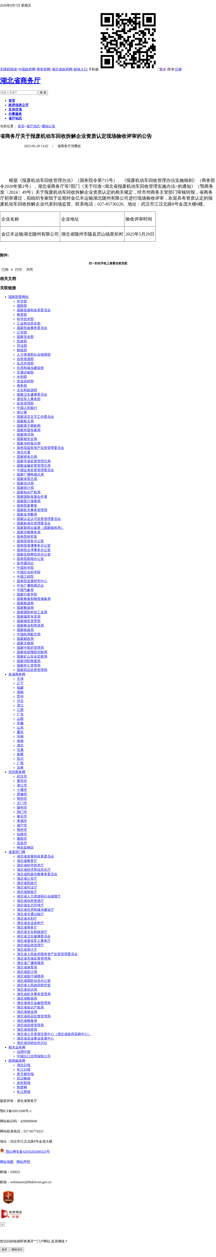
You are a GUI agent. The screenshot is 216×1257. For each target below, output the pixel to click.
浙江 (20, 705)
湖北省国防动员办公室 (34, 981)
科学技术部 (25, 319)
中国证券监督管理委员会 (35, 470)
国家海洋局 (25, 434)
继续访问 (16, 1249)
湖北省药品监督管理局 (34, 1016)
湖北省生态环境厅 (30, 905)
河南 (20, 736)
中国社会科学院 (28, 572)
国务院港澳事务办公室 (34, 545)
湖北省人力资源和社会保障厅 (39, 896)
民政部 (22, 341)
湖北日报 (23, 1065)
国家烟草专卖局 (28, 616)
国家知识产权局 (28, 492)
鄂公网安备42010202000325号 (25, 1151)
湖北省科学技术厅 (30, 865)
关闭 (29, 269)
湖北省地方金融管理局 (34, 1003)
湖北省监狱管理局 (30, 1025)
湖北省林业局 (27, 1012)
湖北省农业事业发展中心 (35, 1038)
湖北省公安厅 (27, 878)
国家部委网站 (18, 297)
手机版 (123, 69)
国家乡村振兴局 (28, 443)
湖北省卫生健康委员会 (34, 936)
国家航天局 (25, 421)
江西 (20, 710)
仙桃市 (22, 834)
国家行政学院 (27, 594)
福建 (20, 687)
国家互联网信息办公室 (34, 554)
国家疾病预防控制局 (32, 652)
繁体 (162, 69)
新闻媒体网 (16, 1060)
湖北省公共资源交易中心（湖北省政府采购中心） (54, 1034)
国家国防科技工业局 (32, 612)
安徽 (20, 723)
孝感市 (22, 821)
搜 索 (43, 92)
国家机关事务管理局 (32, 510)
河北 (20, 701)
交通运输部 (25, 372)
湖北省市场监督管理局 (34, 958)
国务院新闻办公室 (30, 559)
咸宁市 (22, 825)
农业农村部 (25, 381)
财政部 (22, 350)
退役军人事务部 (28, 399)
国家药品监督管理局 (32, 670)
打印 (19, 269)
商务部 (22, 385)
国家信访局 (25, 483)
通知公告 (48, 126)
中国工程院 (25, 576)
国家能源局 (25, 603)
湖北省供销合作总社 (32, 1043)
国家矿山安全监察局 (32, 656)
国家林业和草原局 (30, 625)
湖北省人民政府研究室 (34, 985)
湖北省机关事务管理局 (34, 994)
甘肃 (20, 750)
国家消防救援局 (28, 661)
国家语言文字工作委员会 (35, 417)
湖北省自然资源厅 (30, 901)
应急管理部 (25, 403)
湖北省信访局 (27, 989)
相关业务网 (16, 1047)
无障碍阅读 (8, 69)
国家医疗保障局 (28, 501)
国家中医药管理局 (30, 647)
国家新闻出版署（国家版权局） (40, 528)
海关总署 (23, 452)
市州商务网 (16, 772)
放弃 (4, 1249)
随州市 (22, 807)
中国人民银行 (27, 408)
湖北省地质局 (27, 1029)
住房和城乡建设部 (30, 368)
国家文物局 (25, 643)
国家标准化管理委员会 (34, 523)
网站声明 (23, 1162)
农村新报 (23, 1083)
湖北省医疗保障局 (30, 976)
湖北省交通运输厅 (30, 914)
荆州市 (22, 798)
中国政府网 (26, 69)
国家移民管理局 (28, 621)
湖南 (20, 692)
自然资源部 (25, 359)
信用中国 (23, 1052)
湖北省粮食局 (27, 1020)
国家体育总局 (27, 479)
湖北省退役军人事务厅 (34, 941)
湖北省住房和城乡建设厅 (35, 909)
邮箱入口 (80, 69)
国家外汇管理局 (28, 665)
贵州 (20, 696)
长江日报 (23, 1069)
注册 (178, 69)
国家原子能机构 (28, 425)
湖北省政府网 (62, 69)
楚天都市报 (25, 1074)
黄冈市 (22, 781)
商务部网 (43, 69)
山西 (20, 718)
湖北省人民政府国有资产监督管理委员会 (47, 954)
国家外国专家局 (28, 430)
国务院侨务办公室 (30, 541)
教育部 (22, 314)
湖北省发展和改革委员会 (35, 856)
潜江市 (22, 785)
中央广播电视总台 (30, 585)
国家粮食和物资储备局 (34, 599)
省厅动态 (33, 126)
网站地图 (7, 1162)
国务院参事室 (27, 505)
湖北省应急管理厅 (30, 945)
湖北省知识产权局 (30, 1007)
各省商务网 (16, 674)
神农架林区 (25, 847)
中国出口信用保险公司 (34, 1056)
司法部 (22, 345)
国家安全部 (25, 337)
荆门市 (22, 812)
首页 (21, 126)
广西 (20, 763)
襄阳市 (22, 838)
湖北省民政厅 (27, 883)
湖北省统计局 (27, 972)
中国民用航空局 (28, 634)
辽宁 (20, 683)
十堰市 (22, 790)
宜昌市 (22, 843)
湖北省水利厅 (27, 918)
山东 (20, 727)
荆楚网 (22, 1087)
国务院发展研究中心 (32, 581)
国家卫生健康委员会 (32, 394)
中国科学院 (25, 567)
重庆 (20, 732)
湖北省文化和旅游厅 (32, 932)
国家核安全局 (27, 439)
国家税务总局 (27, 456)
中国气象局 (25, 590)
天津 (20, 679)
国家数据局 (25, 607)
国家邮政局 (25, 639)
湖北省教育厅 (27, 861)
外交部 (22, 301)
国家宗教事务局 (28, 532)
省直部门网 (16, 852)
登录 (170, 69)
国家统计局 (25, 488)
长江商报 (23, 1092)
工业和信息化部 (28, 323)
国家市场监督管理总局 (34, 461)
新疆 (20, 754)
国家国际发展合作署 (32, 496)
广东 (20, 714)
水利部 (22, 377)
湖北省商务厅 (20, 80)
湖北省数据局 (27, 998)
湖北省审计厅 (27, 949)
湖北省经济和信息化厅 (34, 869)
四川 (20, 758)
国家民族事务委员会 (32, 328)
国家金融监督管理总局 (34, 465)
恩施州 (22, 794)
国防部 (22, 305)
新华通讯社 (25, 563)
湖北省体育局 (27, 967)
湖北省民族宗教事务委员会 (37, 874)
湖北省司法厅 (27, 887)
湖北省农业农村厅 (30, 923)
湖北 (20, 745)
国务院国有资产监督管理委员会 (40, 448)
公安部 (22, 332)
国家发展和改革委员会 (34, 310)
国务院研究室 (27, 536)
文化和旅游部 (27, 390)
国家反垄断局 (27, 514)
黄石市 (22, 816)
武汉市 (22, 776)
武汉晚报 (23, 1078)
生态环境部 (25, 363)
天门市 (22, 803)
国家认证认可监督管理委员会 (39, 519)
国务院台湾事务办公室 (34, 550)
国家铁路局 (25, 630)
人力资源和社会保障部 (34, 354)
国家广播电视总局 (30, 474)
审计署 (22, 412)
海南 (20, 741)
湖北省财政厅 (27, 892)
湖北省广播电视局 (30, 963)
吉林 (20, 767)
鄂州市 (22, 830)
